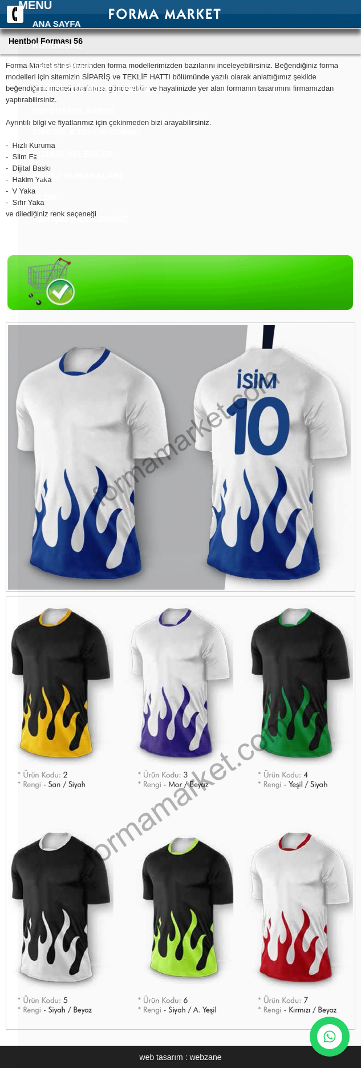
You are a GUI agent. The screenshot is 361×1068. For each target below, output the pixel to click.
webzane (205, 1057)
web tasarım (161, 1057)
